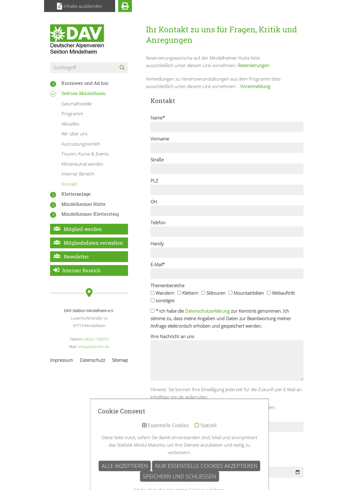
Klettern (187, 293)
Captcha (159, 418)
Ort (154, 202)
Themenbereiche (167, 285)
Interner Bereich (77, 174)
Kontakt (69, 184)
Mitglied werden (83, 229)
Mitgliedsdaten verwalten (93, 243)
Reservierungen (253, 65)
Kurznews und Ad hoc (85, 83)
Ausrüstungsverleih (80, 144)
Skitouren (213, 293)
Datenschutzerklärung (207, 311)
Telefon (158, 223)
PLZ (154, 181)
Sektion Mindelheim (83, 93)
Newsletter (76, 256)
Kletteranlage (76, 194)
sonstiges (163, 300)
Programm (72, 114)
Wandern (162, 293)
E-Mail (158, 264)
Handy (157, 243)
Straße (157, 160)
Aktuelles (70, 124)
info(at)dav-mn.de (93, 346)
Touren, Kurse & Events (85, 154)
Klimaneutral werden (82, 164)
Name (158, 118)
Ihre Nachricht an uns (172, 336)
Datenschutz (92, 360)
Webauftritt (281, 293)
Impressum (61, 360)
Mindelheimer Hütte (83, 204)
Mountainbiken (246, 293)
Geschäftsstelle (76, 104)
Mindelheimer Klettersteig (90, 214)
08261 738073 (97, 339)
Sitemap (120, 360)
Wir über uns (74, 134)
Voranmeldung (254, 86)
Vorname (160, 139)
